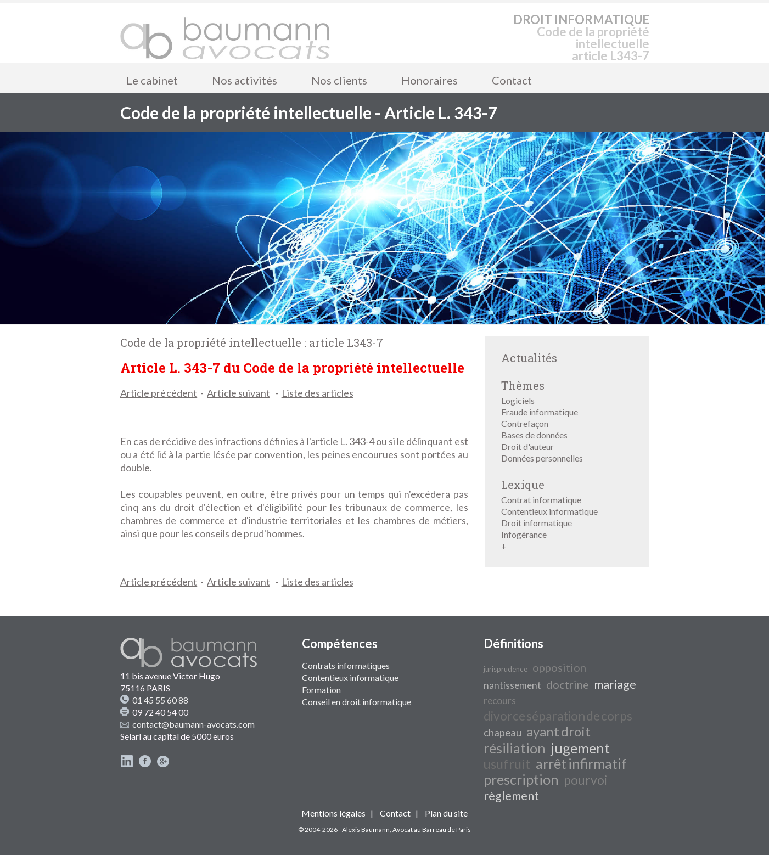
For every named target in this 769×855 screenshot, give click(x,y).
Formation (321, 689)
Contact (512, 80)
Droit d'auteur (527, 446)
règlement (511, 796)
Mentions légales (333, 813)
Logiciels (518, 400)
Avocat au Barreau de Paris (431, 829)
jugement (580, 748)
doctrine (567, 684)
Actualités (529, 358)
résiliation (515, 748)
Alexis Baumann (366, 829)
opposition (559, 667)
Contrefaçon (524, 423)
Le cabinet (152, 80)
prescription (521, 779)
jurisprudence (505, 669)
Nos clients (339, 80)
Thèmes (523, 385)
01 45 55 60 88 (160, 700)
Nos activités (244, 80)
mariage (615, 684)
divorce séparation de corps (558, 715)
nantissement (512, 685)
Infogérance (524, 534)
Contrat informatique (541, 499)
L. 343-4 (357, 441)
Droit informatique (536, 523)
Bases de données (534, 435)
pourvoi (585, 780)
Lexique (523, 484)
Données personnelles (542, 458)
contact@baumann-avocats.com (193, 724)
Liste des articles (317, 393)
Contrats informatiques (346, 665)
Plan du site (446, 813)
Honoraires (429, 80)
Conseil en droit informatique (356, 701)
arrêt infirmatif (581, 763)
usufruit (507, 764)
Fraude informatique (539, 412)
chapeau (502, 733)
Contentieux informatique (549, 511)
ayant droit (558, 731)
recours (500, 700)
